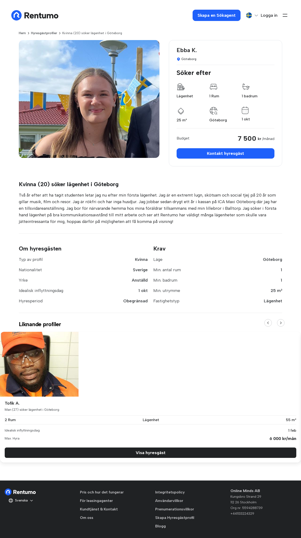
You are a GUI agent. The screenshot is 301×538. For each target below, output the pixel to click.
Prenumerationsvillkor (174, 509)
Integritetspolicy (170, 492)
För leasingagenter (96, 500)
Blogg (160, 526)
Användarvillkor (169, 500)
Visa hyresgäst (151, 452)
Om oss (86, 517)
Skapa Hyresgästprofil (174, 517)
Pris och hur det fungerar (102, 492)
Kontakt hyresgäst (225, 153)
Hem (22, 33)
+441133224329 (242, 514)
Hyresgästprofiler (44, 33)
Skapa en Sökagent (217, 15)
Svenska (20, 500)
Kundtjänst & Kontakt (99, 509)
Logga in (269, 15)
